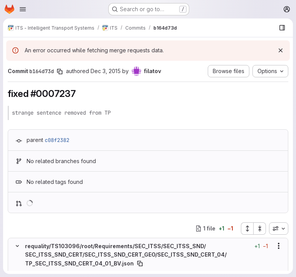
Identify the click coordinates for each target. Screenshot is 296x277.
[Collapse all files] (260, 228)
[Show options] (278, 245)
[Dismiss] (280, 50)
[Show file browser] (282, 28)
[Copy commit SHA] (59, 71)
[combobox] (278, 228)
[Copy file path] (140, 263)
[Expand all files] (247, 228)
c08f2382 (57, 140)
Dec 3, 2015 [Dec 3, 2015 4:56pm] (106, 71)
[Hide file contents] (17, 245)
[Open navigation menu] (23, 9)
